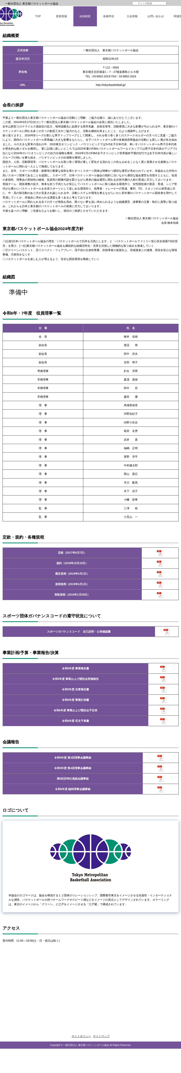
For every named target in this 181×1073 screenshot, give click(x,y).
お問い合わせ (155, 16)
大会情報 (132, 16)
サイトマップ (101, 1036)
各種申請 (108, 16)
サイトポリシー (81, 1036)
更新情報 (61, 16)
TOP (38, 16)
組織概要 (85, 16)
